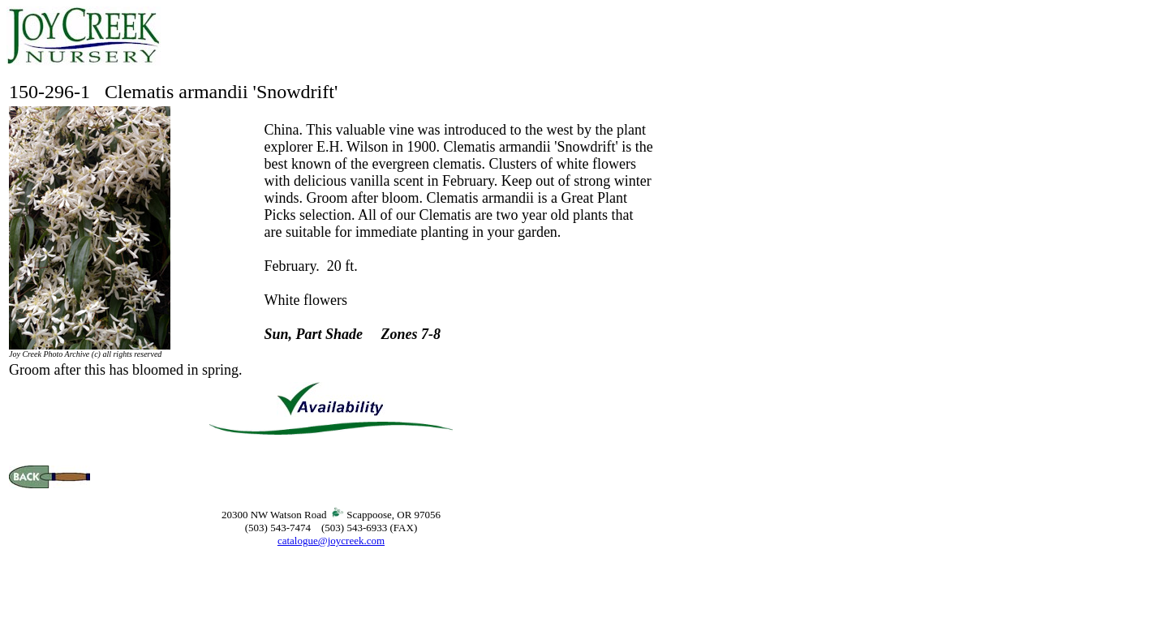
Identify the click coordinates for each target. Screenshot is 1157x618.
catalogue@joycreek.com (331, 540)
